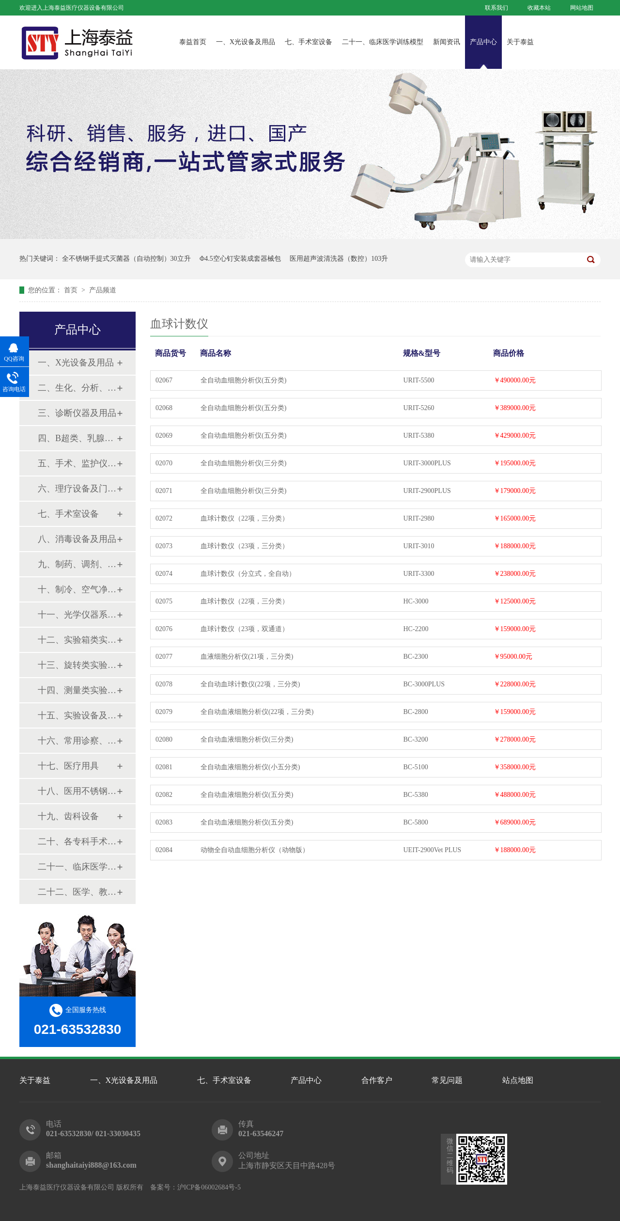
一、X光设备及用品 (245, 42)
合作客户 (376, 1080)
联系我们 (496, 7)
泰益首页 (192, 42)
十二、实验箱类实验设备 (77, 640)
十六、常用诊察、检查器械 (77, 740)
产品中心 (483, 42)
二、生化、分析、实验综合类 (77, 388)
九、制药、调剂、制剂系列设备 (77, 564)
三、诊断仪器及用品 (77, 413)
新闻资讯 (446, 42)
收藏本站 (539, 7)
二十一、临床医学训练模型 (382, 42)
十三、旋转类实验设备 (77, 665)
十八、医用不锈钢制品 (77, 791)
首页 (71, 290)
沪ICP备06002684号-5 (209, 1187)
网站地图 (581, 7)
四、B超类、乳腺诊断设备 (77, 438)
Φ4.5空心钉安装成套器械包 (240, 258)
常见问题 (447, 1080)
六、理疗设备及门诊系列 (77, 488)
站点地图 (517, 1080)
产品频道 (102, 290)
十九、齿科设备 (68, 816)
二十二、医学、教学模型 (77, 892)
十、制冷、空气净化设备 (77, 589)
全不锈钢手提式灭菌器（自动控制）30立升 (126, 258)
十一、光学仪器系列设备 (77, 614)
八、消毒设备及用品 (77, 539)
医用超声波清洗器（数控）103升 (339, 258)
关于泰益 (520, 42)
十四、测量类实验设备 (77, 690)
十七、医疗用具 (68, 766)
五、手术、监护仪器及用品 (77, 463)
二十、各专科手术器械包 (77, 841)
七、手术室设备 (308, 42)
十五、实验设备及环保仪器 (77, 715)
